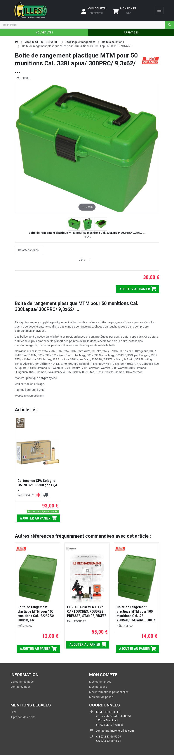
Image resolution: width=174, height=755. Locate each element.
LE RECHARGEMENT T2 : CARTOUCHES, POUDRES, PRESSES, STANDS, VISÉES (86, 611)
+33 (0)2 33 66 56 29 (108, 736)
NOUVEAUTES (44, 32)
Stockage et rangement (80, 42)
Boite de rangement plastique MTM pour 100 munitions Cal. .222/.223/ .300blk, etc (35, 613)
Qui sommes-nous (22, 681)
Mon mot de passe (101, 697)
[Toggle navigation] (159, 10)
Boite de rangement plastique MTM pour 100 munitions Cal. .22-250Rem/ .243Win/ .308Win (136, 613)
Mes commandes (100, 681)
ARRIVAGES (131, 32)
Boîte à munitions (113, 42)
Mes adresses (98, 686)
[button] (74, 224)
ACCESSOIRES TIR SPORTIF (41, 42)
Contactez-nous (20, 686)
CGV (13, 712)
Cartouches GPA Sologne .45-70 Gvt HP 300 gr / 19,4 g (37, 485)
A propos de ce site (22, 717)
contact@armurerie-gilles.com (115, 730)
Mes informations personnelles (109, 692)
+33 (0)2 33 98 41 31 (108, 740)
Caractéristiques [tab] (28, 250)
